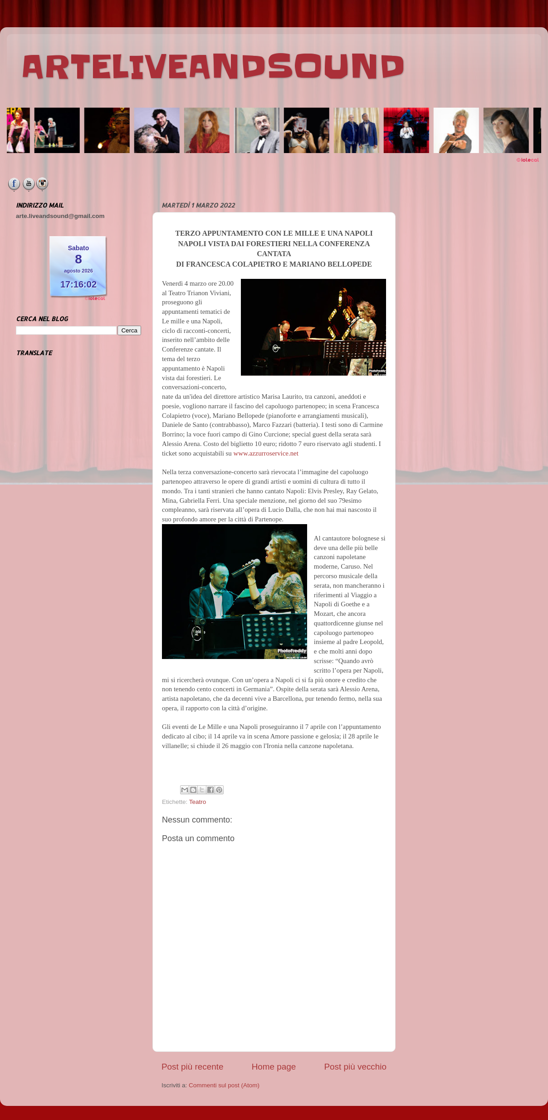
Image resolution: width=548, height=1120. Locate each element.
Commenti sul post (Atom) (224, 1085)
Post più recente (192, 1066)
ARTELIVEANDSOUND (213, 67)
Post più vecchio (355, 1066)
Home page (274, 1066)
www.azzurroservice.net (265, 453)
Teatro (197, 801)
